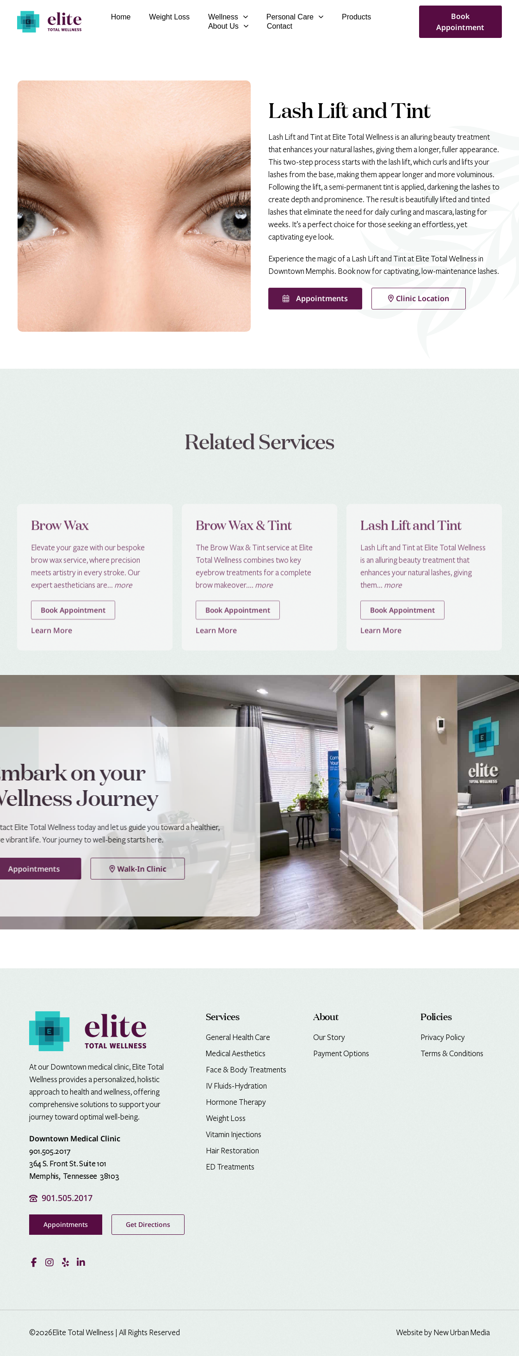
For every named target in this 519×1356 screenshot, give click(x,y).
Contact (279, 26)
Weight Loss (169, 17)
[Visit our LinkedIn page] (81, 1261)
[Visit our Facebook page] (33, 1261)
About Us (228, 26)
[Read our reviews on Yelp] (65, 1261)
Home (121, 17)
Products (356, 17)
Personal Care (294, 17)
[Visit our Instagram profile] (49, 1261)
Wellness (228, 17)
